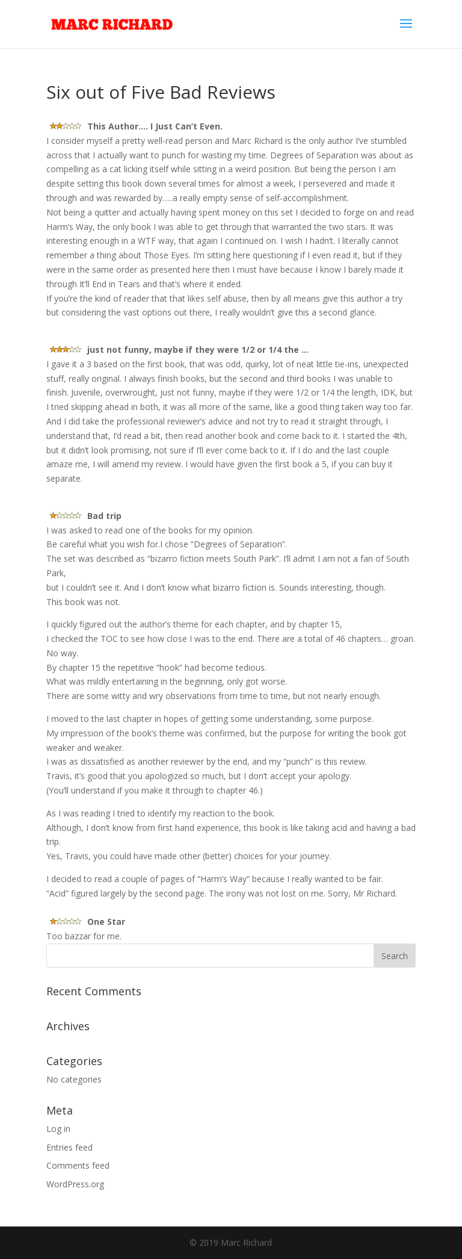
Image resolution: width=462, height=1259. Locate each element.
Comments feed (77, 1165)
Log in (58, 1128)
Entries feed (69, 1147)
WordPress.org (75, 1184)
